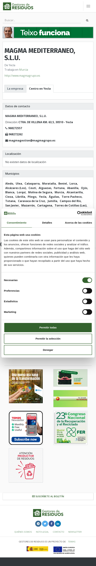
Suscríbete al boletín (48, 496)
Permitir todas (48, 327)
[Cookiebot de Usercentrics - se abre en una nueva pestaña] (77, 213)
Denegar (48, 349)
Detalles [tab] (47, 222)
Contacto (58, 531)
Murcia (23, 69)
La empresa (15, 88)
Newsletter (75, 531)
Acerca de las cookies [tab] (78, 222)
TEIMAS (72, 541)
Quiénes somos (23, 531)
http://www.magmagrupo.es (22, 75)
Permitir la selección (48, 338)
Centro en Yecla (40, 88)
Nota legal (42, 531)
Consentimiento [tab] (16, 222)
